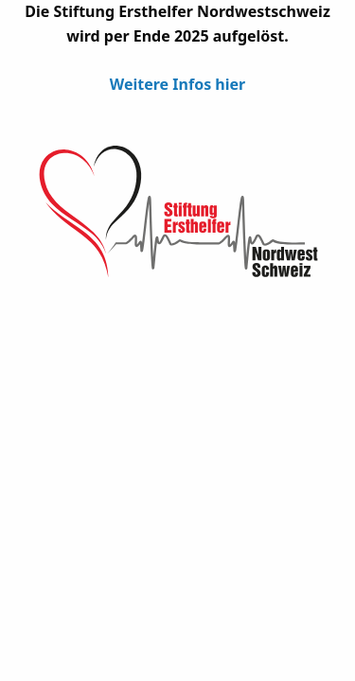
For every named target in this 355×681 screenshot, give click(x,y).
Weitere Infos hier (177, 84)
